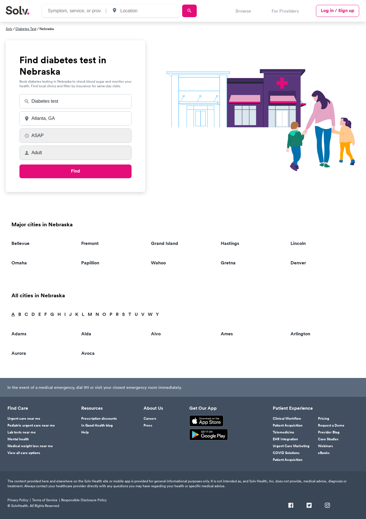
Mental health (18, 439)
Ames (227, 334)
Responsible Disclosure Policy (84, 500)
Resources (92, 408)
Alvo (156, 334)
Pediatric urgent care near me (31, 425)
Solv (9, 28)
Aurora (18, 353)
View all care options (23, 452)
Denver (298, 263)
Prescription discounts (99, 418)
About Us (153, 408)
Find (75, 171)
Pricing (323, 418)
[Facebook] (290, 506)
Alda (86, 334)
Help (85, 432)
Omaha (19, 263)
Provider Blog (328, 432)
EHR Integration (285, 439)
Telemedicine (283, 432)
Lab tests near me (21, 432)
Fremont (90, 243)
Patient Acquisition (288, 425)
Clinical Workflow (287, 418)
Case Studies (328, 439)
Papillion (90, 263)
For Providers (285, 11)
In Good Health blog (97, 425)
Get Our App (203, 408)
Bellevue (20, 243)
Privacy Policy (17, 500)
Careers (150, 418)
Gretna (228, 263)
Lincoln (298, 243)
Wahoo (158, 263)
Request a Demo (331, 425)
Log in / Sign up (337, 10)
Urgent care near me (23, 418)
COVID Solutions (286, 452)
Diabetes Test (25, 28)
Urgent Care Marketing (291, 446)
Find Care (17, 408)
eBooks (324, 452)
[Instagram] (327, 506)
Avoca (88, 353)
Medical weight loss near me (30, 446)
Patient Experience (293, 408)
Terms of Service (44, 500)
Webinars (325, 446)
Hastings (230, 243)
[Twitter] (309, 506)
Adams (18, 334)
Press (148, 425)
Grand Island (164, 243)
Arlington (300, 334)
